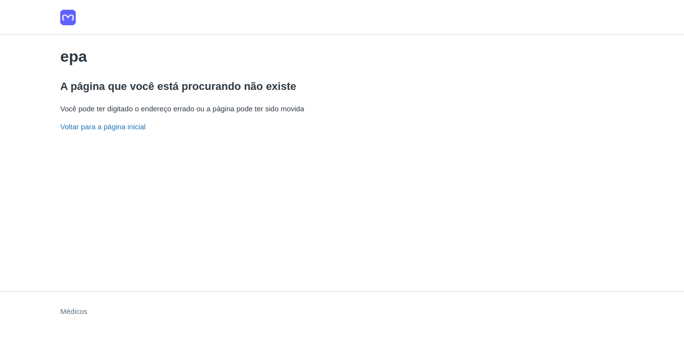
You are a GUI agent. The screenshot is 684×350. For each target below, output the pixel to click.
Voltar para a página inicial (103, 126)
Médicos (73, 311)
